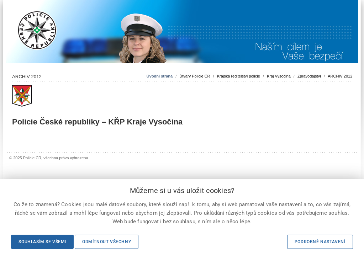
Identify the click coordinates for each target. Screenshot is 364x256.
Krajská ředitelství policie (238, 76)
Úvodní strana (160, 76)
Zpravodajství (309, 76)
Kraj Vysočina (279, 76)
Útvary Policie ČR (194, 76)
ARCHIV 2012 (340, 76)
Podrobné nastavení (320, 241)
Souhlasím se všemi (42, 241)
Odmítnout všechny (106, 241)
